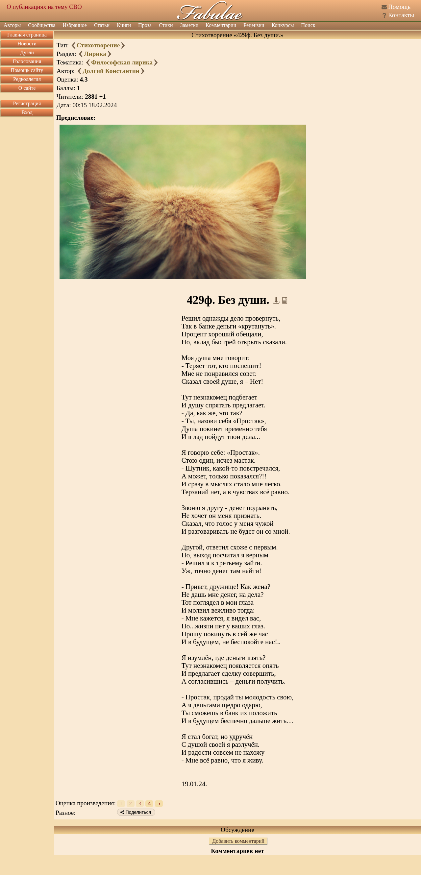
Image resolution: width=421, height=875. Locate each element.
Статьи (102, 25)
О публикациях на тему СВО (44, 6)
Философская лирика (122, 62)
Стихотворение (98, 45)
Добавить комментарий (238, 841)
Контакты (401, 15)
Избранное (74, 25)
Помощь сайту (27, 70)
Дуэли (27, 52)
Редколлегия (27, 79)
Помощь (399, 6)
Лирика (95, 53)
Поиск (308, 25)
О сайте (27, 88)
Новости (27, 43)
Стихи (166, 25)
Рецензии (253, 25)
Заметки (189, 25)
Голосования (27, 61)
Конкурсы (283, 25)
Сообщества (41, 25)
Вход (27, 112)
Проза (145, 25)
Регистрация (27, 103)
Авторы (12, 25)
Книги (124, 25)
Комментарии (221, 25)
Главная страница (27, 34)
